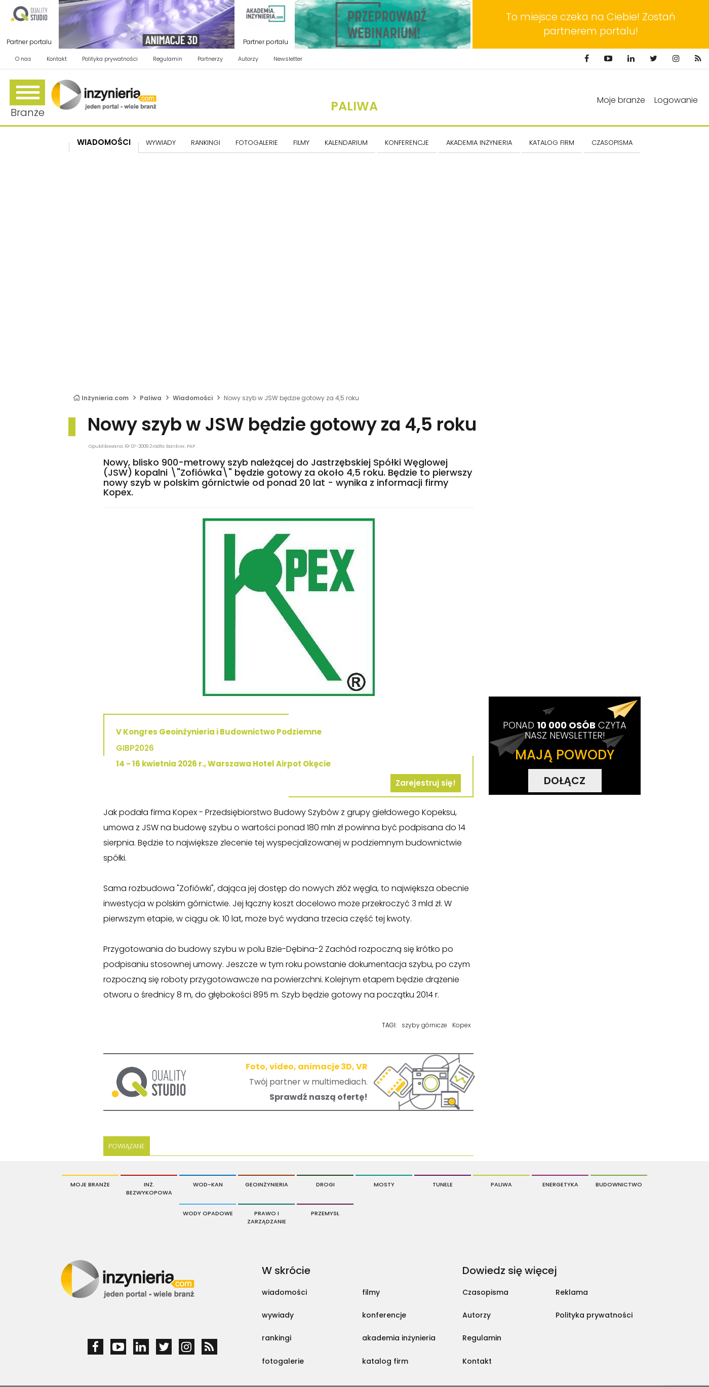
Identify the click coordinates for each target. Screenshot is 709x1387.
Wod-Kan (208, 1184)
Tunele (442, 1184)
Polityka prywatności (110, 59)
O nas (23, 59)
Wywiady (161, 142)
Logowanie (676, 100)
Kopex (461, 1025)
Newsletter (287, 59)
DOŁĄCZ (564, 781)
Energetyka (560, 1184)
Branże (27, 100)
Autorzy (248, 59)
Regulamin (167, 59)
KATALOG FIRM (551, 142)
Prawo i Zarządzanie (266, 1217)
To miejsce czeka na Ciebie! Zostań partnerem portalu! (591, 24)
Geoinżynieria (266, 1184)
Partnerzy (210, 59)
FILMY (301, 142)
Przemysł (325, 1213)
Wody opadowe (208, 1213)
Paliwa (354, 106)
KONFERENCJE (407, 142)
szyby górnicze (424, 1025)
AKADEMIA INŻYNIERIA (479, 142)
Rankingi (205, 142)
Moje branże (621, 100)
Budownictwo (619, 1184)
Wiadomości (104, 142)
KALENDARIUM (346, 142)
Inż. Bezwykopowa (149, 1188)
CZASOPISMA (612, 142)
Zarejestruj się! (426, 783)
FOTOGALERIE (256, 142)
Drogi (325, 1184)
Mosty (384, 1184)
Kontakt (57, 59)
